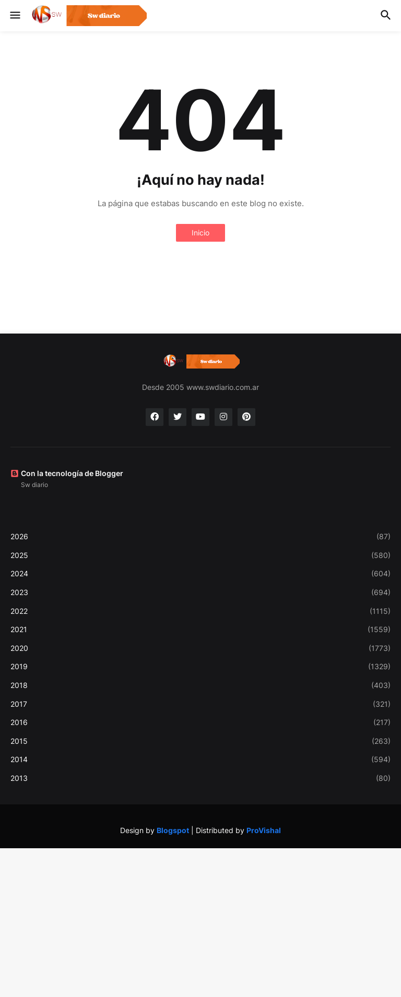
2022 (200, 611)
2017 (200, 704)
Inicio (200, 232)
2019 (200, 666)
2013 (200, 778)
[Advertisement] (200, 921)
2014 (200, 759)
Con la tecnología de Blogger (66, 473)
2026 (200, 536)
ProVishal (263, 830)
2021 (200, 629)
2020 (200, 648)
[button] (14, 16)
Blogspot (173, 830)
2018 (200, 685)
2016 (200, 722)
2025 (200, 555)
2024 (200, 573)
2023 (200, 592)
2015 (200, 741)
